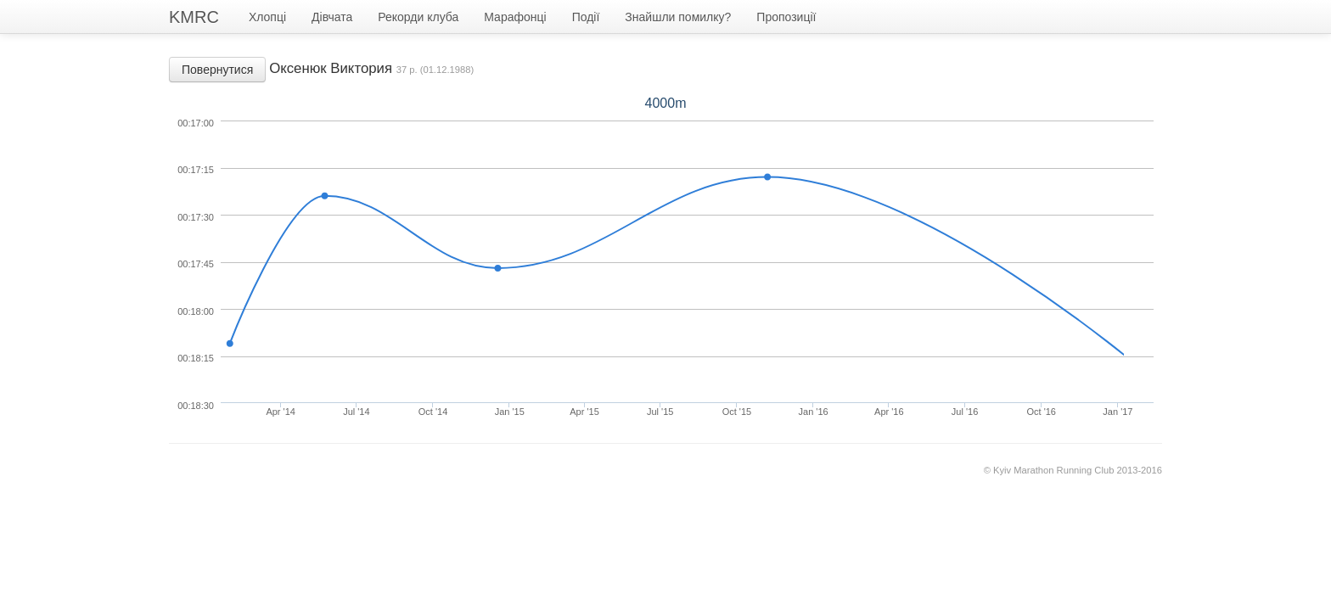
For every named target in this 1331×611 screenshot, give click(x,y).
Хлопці (267, 17)
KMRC (194, 17)
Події (586, 17)
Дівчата (332, 17)
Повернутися (217, 69)
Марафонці (515, 17)
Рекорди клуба (418, 17)
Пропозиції (786, 17)
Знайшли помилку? (678, 17)
